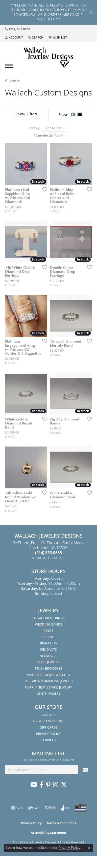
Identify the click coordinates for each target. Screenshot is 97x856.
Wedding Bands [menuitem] (48, 624)
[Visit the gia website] (17, 808)
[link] (17, 29)
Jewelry (14, 80)
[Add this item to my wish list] (43, 189)
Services (48, 740)
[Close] (91, 12)
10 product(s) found (48, 135)
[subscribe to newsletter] (85, 769)
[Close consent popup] (89, 847)
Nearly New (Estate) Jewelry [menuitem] (48, 687)
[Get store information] (48, 558)
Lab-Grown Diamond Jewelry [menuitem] (49, 681)
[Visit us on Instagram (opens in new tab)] (55, 785)
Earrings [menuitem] (48, 637)
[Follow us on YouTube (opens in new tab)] (33, 785)
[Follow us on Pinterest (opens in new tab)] (48, 785)
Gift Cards (48, 727)
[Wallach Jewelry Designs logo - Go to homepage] (48, 58)
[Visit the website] (80, 808)
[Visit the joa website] (65, 808)
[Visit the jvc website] (50, 808)
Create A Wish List (48, 721)
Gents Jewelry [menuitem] (48, 693)
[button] (14, 37)
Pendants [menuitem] (48, 649)
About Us (49, 714)
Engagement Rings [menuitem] (48, 618)
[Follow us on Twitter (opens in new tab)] (64, 785)
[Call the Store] (48, 552)
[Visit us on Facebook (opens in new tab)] (41, 785)
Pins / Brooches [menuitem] (48, 668)
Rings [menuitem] (48, 630)
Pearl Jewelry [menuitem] (48, 662)
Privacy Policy (48, 733)
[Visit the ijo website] (33, 808)
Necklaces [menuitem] (48, 655)
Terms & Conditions (61, 823)
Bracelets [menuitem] (48, 643)
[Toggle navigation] (9, 66)
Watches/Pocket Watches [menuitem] (48, 674)
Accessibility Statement (48, 833)
